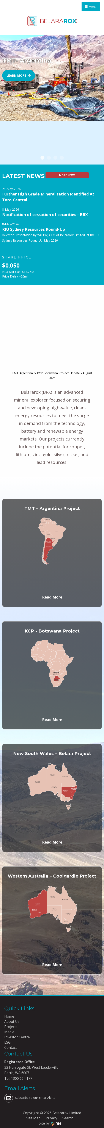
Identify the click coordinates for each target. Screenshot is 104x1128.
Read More (52, 597)
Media (9, 1032)
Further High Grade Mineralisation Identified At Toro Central (48, 196)
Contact (10, 1047)
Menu (90, 7)
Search (67, 1118)
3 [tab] (55, 158)
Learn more (18, 75)
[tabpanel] (52, 78)
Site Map (33, 1118)
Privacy (51, 1118)
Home (9, 1016)
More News (67, 175)
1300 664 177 (21, 1078)
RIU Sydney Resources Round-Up (33, 229)
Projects (10, 1026)
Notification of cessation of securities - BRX (45, 214)
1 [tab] (42, 158)
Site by (50, 1123)
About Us (11, 1021)
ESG (7, 1042)
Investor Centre (17, 1037)
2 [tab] (49, 158)
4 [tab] (62, 158)
